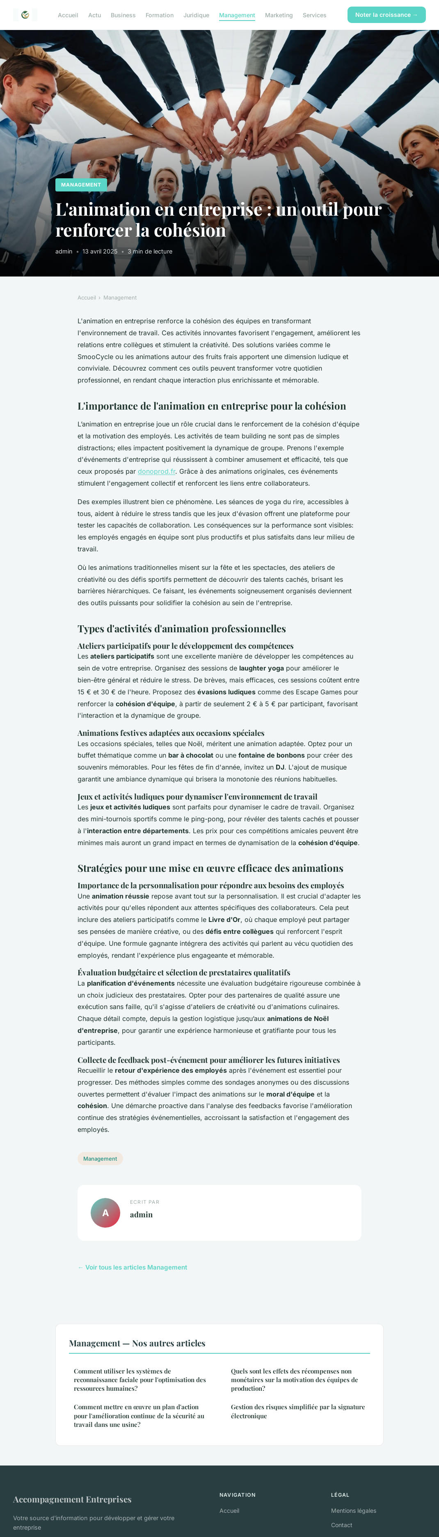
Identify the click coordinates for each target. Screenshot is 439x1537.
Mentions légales (353, 1510)
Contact (341, 1524)
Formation (160, 14)
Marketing (279, 14)
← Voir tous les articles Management (132, 1267)
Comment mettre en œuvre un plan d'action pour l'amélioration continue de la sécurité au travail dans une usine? (139, 1416)
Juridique (196, 14)
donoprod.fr (156, 471)
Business (123, 14)
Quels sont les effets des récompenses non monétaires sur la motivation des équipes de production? (294, 1380)
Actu (94, 14)
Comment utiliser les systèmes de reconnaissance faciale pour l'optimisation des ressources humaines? (140, 1380)
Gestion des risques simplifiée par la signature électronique (298, 1411)
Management (237, 14)
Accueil (68, 14)
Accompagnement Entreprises (72, 1499)
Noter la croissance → (386, 14)
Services (315, 14)
